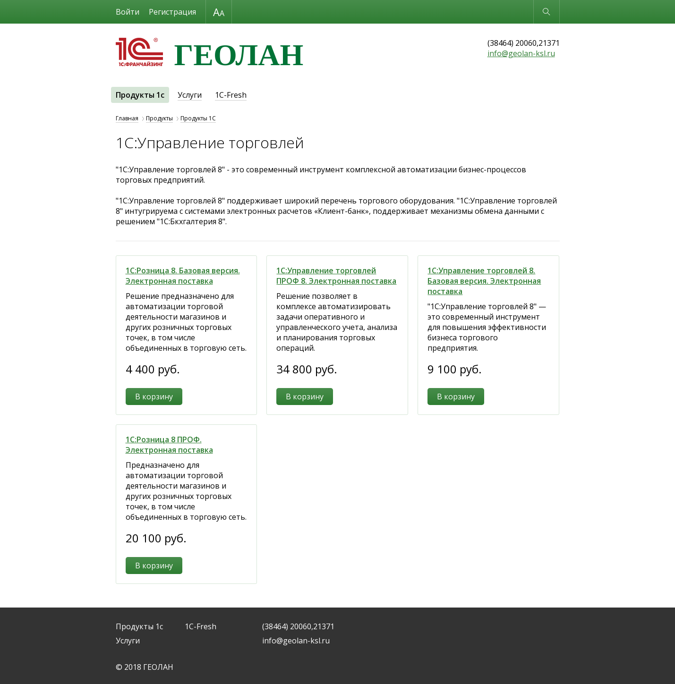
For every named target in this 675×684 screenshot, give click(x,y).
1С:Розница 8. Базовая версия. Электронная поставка (183, 275)
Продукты (159, 118)
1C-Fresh (231, 95)
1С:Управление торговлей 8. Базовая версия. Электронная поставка (484, 280)
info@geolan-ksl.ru (521, 53)
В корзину (154, 396)
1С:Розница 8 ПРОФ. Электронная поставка (169, 444)
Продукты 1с (140, 95)
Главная (127, 118)
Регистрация (172, 12)
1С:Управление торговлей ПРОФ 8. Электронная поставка (336, 275)
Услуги (190, 95)
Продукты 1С (198, 118)
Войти (127, 12)
